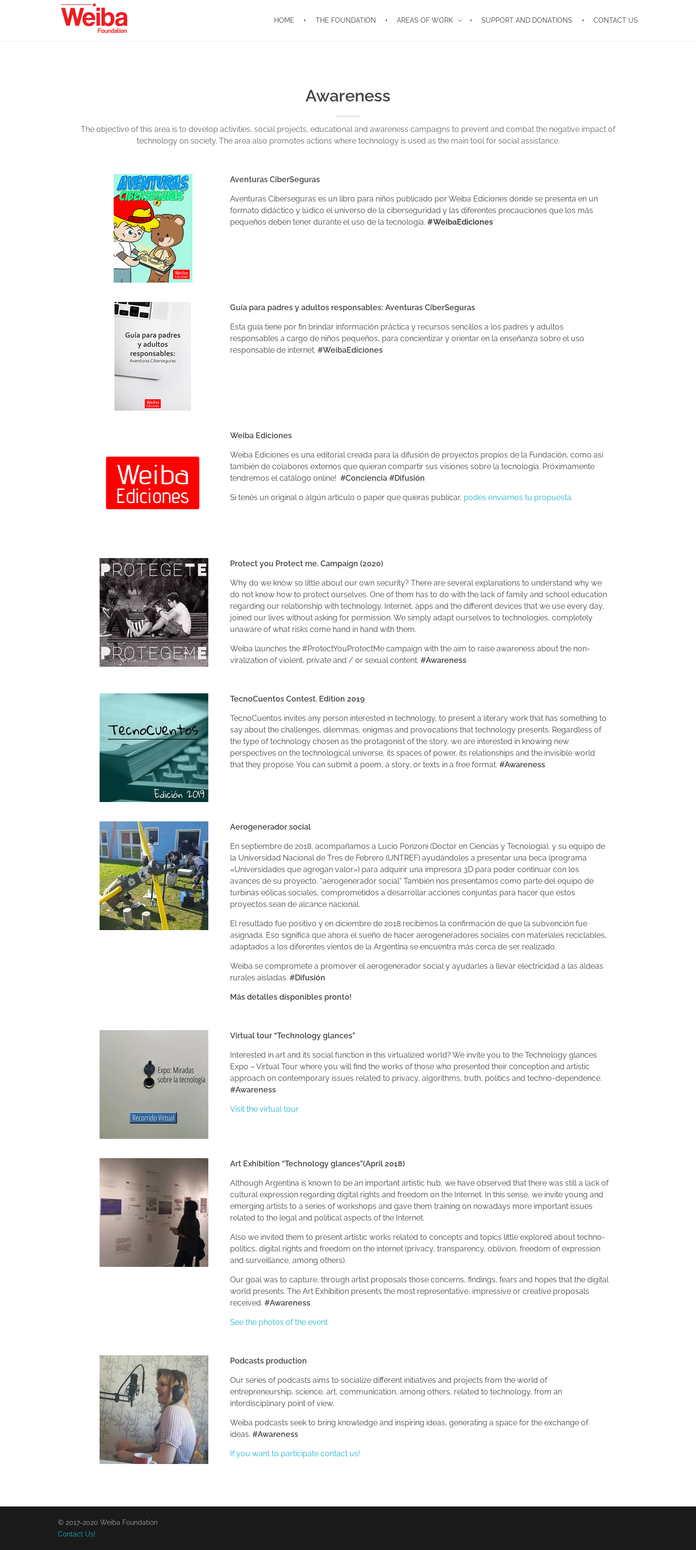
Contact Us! (77, 1534)
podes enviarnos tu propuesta (517, 497)
